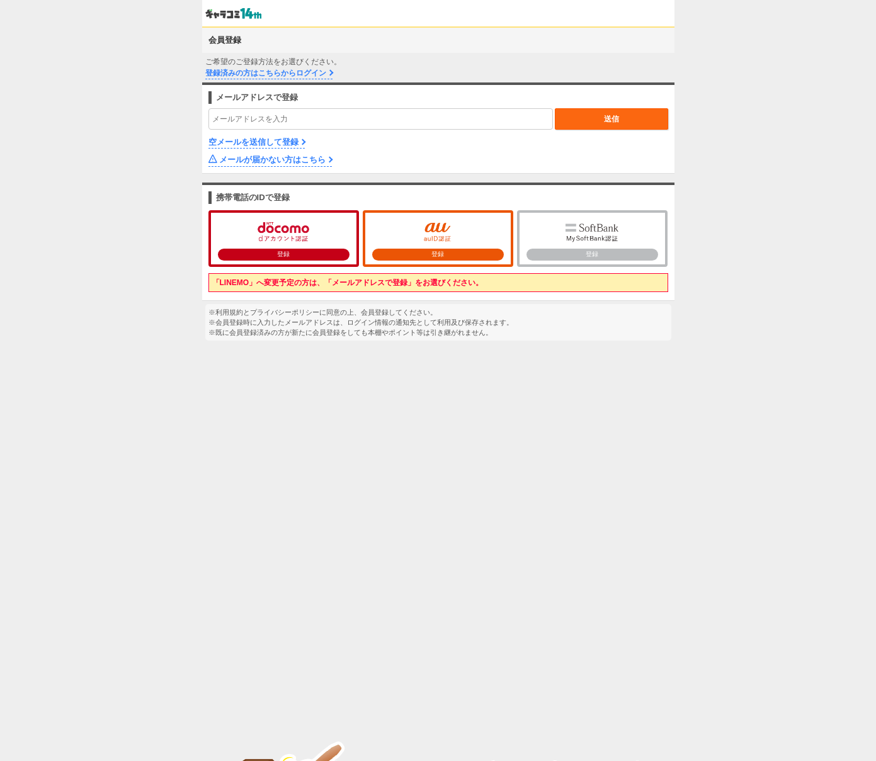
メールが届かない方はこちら (272, 159)
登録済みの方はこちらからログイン (265, 73)
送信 (611, 119)
